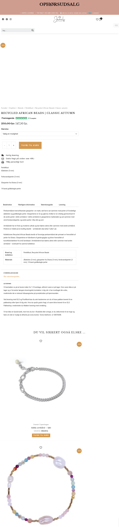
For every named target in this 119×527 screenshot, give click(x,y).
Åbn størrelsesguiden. (12, 276)
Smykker (12, 108)
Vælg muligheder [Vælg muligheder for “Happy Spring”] (98, 382)
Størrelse (5, 129)
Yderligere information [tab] (26, 205)
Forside (4, 108)
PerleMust (29, 108)
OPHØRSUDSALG (60, 4)
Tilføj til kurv (29, 145)
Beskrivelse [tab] (7, 205)
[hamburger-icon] (116, 25)
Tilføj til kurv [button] (14, 381)
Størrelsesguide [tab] (47, 205)
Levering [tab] (62, 205)
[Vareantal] (9, 145)
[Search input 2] (15, 30)
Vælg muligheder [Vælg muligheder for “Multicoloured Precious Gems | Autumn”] (70, 384)
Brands (20, 108)
